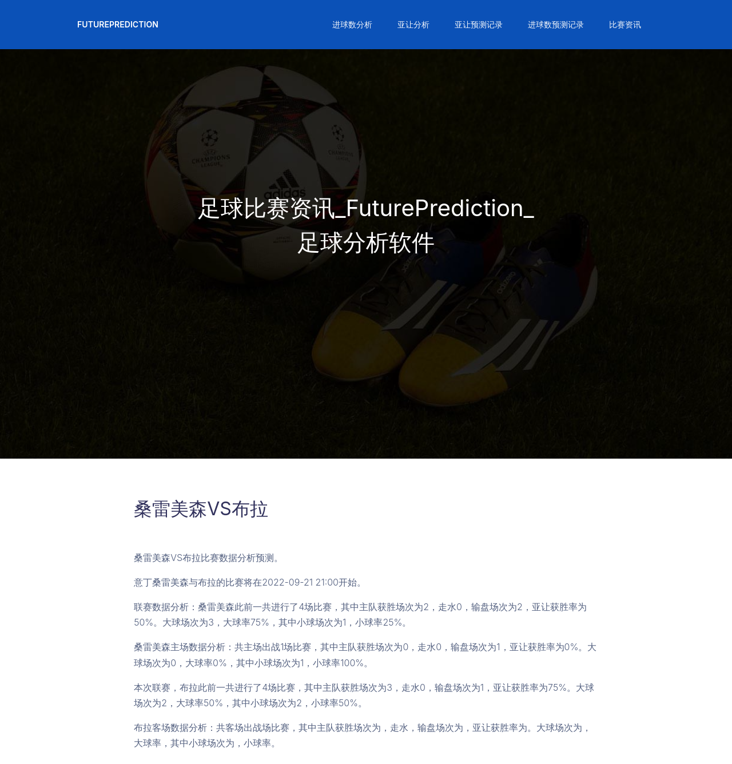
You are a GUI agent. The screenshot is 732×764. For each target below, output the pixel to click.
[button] (351, 24)
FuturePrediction (117, 24)
